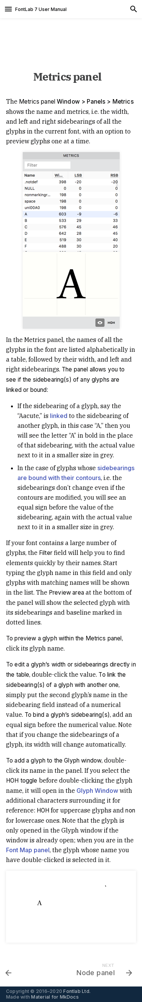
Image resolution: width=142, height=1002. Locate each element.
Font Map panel (28, 850)
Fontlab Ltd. (77, 991)
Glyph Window (97, 790)
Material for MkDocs (55, 997)
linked (58, 415)
